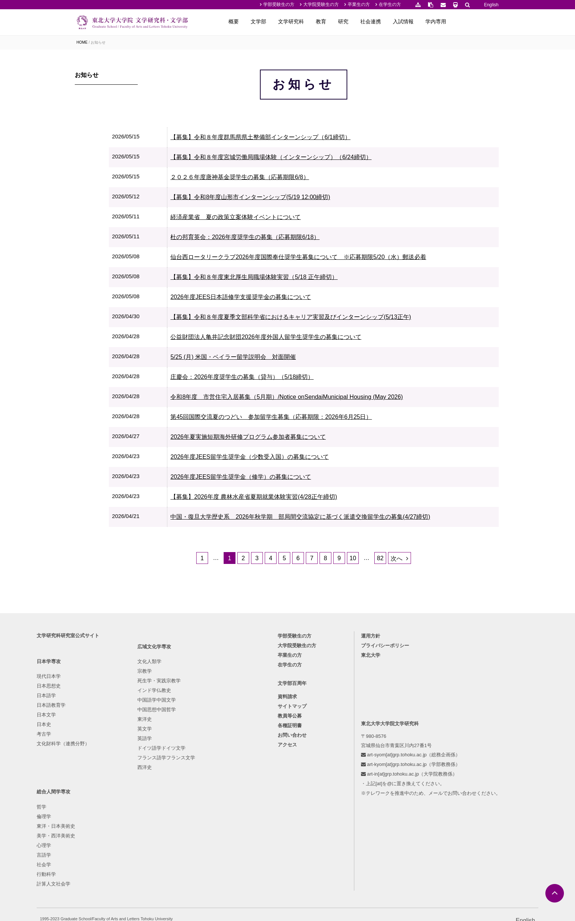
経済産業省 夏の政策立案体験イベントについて (273, 238)
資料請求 (287, 763)
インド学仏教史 (156, 769)
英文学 (147, 807)
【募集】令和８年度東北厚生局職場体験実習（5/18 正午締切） (291, 298)
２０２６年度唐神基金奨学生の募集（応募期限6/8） (277, 198)
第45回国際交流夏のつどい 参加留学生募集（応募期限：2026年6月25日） (308, 438)
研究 (389, 21)
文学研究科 (337, 21)
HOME (82, 42)
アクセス (287, 811)
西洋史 (147, 846)
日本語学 (86, 759)
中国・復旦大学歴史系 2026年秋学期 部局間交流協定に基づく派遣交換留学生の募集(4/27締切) (337, 538)
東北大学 (353, 719)
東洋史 (147, 798)
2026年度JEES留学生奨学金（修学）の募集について (278, 498)
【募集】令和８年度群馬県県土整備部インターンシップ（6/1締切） (298, 158)
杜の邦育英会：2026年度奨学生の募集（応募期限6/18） (282, 258)
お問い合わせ (292, 801)
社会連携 (417, 21)
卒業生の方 (359, 4)
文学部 (304, 21)
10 (374, 592)
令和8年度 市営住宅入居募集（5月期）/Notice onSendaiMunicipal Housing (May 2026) (324, 418)
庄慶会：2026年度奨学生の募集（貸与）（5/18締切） (279, 398)
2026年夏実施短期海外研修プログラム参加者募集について (285, 458)
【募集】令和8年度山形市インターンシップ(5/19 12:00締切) (287, 218)
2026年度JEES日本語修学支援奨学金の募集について (278, 318)
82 (402, 592)
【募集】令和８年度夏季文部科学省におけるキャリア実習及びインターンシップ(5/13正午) (328, 338)
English (491, 4)
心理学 (210, 778)
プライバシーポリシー (368, 709)
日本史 (84, 788)
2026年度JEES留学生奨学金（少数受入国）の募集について (287, 478)
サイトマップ (292, 772)
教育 (367, 21)
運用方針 (353, 700)
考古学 (84, 798)
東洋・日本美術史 (222, 759)
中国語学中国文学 (159, 778)
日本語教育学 (91, 769)
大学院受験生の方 (321, 4)
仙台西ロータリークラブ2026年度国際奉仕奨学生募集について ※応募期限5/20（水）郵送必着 (336, 278)
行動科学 (212, 807)
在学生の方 (390, 4)
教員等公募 (290, 782)
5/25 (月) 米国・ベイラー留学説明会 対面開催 (270, 378)
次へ (418, 593)
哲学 (208, 740)
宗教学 (147, 750)
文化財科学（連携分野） (103, 807)
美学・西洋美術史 (222, 769)
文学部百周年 (292, 749)
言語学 (210, 788)
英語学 (147, 817)
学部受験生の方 (278, 4)
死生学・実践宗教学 (161, 759)
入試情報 (449, 21)
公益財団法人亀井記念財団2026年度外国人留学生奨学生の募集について (303, 358)
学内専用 (482, 21)
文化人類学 (152, 740)
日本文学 (86, 778)
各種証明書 (290, 791)
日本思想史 (89, 750)
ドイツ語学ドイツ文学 (164, 827)
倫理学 (210, 750)
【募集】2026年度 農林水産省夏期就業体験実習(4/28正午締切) (291, 518)
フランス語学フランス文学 (168, 836)
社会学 (210, 798)
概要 (280, 21)
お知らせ (98, 42)
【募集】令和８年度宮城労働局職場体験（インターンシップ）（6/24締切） (308, 178)
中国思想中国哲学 (159, 788)
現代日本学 (89, 740)
